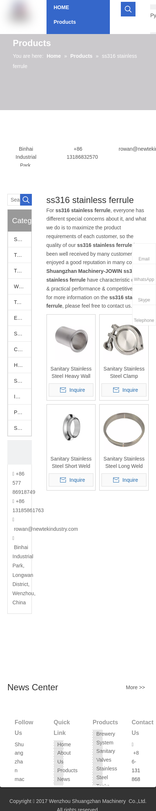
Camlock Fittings (22, 349)
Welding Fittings (22, 286)
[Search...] (13, 200)
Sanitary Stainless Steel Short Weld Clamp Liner (71, 463)
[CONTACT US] (19, 452)
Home (64, 744)
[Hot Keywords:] (128, 9)
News (63, 779)
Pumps (22, 412)
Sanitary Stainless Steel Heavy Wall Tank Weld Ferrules (71, 373)
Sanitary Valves (22, 239)
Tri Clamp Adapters (22, 255)
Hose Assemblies (22, 365)
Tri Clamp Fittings (22, 271)
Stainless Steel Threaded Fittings (22, 428)
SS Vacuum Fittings (22, 334)
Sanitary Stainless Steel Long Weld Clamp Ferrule (124, 463)
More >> (135, 687)
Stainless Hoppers (22, 381)
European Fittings (22, 318)
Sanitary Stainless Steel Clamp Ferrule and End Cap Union (124, 373)
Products (67, 770)
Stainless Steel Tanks (106, 777)
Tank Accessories (22, 302)
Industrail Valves (22, 396)
